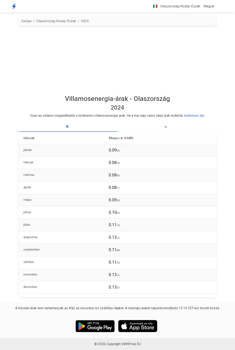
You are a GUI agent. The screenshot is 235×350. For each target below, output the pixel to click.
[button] (219, 6)
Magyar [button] (209, 6)
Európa (26, 21)
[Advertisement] (117, 60)
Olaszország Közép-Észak (56, 21)
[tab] (68, 127)
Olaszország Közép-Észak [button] (175, 6)
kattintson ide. (194, 116)
